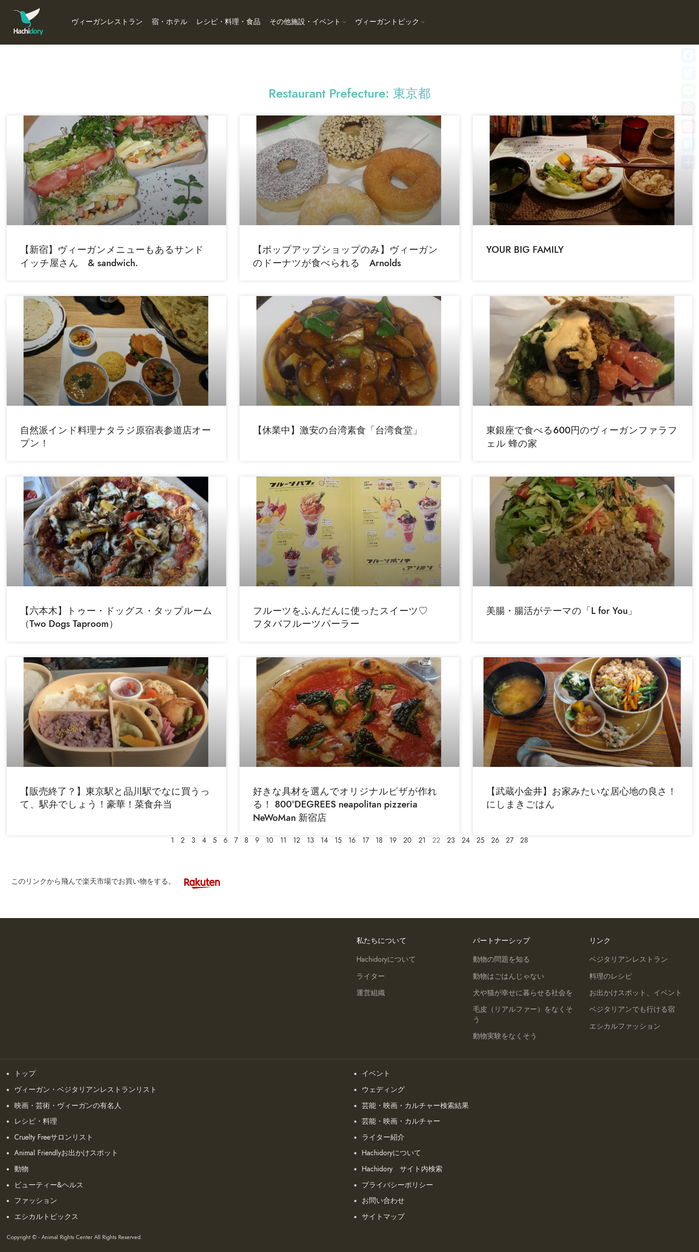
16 (352, 840)
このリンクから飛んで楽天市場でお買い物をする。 (120, 881)
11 (283, 840)
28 (524, 840)
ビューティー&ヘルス (48, 1185)
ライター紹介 (383, 1137)
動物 (21, 1169)
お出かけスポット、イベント (635, 993)
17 (365, 840)
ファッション (35, 1201)
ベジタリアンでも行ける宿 (632, 1009)
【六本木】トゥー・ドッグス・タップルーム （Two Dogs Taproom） (116, 617)
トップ (25, 1074)
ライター (370, 976)
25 (480, 840)
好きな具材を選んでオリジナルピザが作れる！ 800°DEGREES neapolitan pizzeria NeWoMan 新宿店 (345, 804)
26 (495, 840)
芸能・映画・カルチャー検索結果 (415, 1106)
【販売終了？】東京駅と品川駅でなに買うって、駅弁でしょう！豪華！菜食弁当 (115, 798)
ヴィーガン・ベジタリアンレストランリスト (85, 1090)
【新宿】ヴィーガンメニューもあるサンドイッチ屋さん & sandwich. (112, 256)
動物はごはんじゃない (508, 976)
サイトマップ (383, 1217)
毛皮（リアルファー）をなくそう (523, 1014)
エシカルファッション (625, 1026)
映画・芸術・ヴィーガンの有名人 (67, 1106)
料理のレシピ (610, 976)
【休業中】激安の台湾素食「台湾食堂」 (337, 430)
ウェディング (383, 1090)
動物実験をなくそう (505, 1036)
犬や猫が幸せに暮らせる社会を (523, 993)
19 (393, 840)
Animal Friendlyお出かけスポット (66, 1153)
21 (422, 840)
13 (310, 840)
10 (269, 840)
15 (338, 840)
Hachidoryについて (386, 959)
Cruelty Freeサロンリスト (53, 1137)
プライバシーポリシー (397, 1185)
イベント (376, 1074)
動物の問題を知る (501, 959)
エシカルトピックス (46, 1217)
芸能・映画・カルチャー (401, 1121)
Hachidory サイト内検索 (402, 1169)
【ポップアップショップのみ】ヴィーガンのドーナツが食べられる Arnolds (345, 256)
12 (296, 840)
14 (324, 840)
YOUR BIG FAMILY (525, 249)
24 (466, 840)
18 (379, 840)
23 (451, 840)
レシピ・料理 (35, 1121)
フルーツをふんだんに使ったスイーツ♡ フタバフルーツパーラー (345, 617)
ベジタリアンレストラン (628, 959)
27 (509, 840)
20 (407, 840)
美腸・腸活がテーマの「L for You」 (561, 610)
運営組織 (370, 993)
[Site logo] (28, 22)
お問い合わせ (383, 1201)
